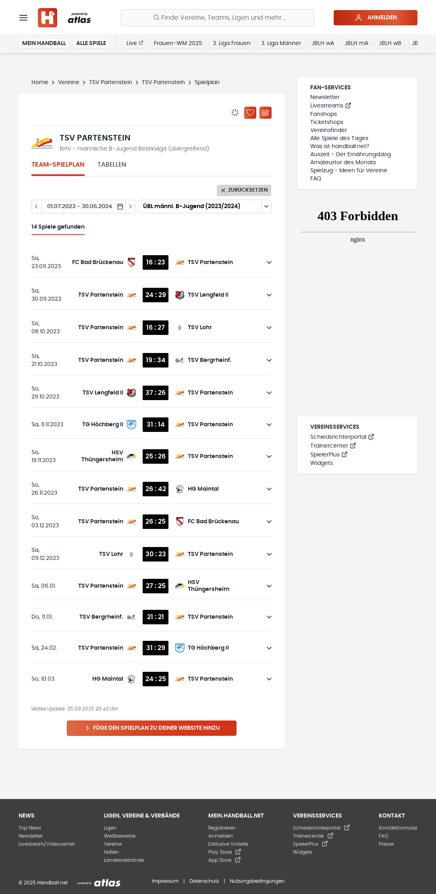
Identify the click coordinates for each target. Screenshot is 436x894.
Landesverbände (124, 860)
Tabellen (112, 164)
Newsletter (325, 97)
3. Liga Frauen (232, 43)
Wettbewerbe (119, 836)
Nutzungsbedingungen (257, 881)
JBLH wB (390, 43)
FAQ (315, 179)
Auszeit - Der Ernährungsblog (350, 154)
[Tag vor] (130, 206)
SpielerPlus (329, 454)
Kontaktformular (398, 828)
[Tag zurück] (36, 206)
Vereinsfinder (328, 130)
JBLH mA (356, 43)
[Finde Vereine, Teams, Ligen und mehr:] (217, 17)
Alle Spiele (91, 43)
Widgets (321, 463)
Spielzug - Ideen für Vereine (348, 170)
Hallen (111, 852)
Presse (386, 844)
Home (39, 82)
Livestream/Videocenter (47, 844)
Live (135, 43)
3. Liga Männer (281, 43)
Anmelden (376, 18)
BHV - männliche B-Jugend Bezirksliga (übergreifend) (134, 149)
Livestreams (330, 105)
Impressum (165, 881)
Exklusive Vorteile (228, 844)
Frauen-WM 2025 (178, 43)
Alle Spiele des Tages (339, 138)
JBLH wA (322, 43)
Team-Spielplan (58, 164)
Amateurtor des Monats (343, 162)
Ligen (110, 828)
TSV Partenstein (110, 82)
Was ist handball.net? (339, 146)
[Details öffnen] (269, 262)
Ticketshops (326, 122)
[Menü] (23, 17)
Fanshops (323, 114)
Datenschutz (204, 881)
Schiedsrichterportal (342, 437)
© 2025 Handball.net (43, 882)
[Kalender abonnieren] (266, 113)
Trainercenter (333, 446)
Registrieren (222, 828)
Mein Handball (44, 43)
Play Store (224, 852)
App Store (224, 860)
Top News (30, 828)
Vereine (68, 82)
